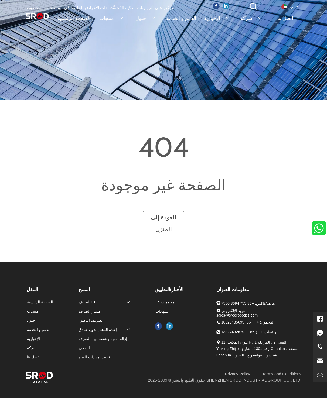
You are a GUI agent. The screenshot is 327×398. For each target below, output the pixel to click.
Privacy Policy (237, 374)
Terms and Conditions (281, 374)
